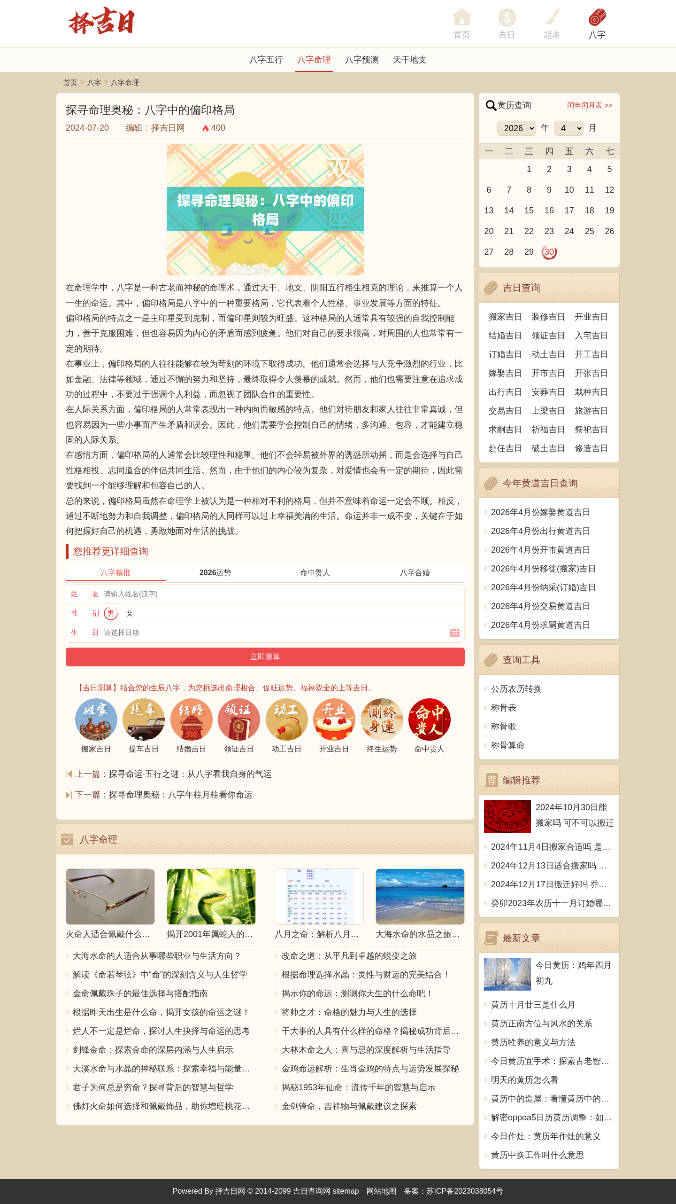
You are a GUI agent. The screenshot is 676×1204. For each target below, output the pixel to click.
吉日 (507, 34)
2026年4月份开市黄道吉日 (541, 550)
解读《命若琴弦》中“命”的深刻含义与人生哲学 (160, 974)
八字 (597, 34)
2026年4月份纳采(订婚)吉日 (543, 587)
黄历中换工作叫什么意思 (537, 1155)
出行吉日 (505, 392)
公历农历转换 (516, 689)
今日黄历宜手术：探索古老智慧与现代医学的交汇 (553, 1061)
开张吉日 (591, 373)
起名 (552, 34)
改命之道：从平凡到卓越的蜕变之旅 (349, 956)
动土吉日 (549, 354)
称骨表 (503, 707)
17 (569, 210)
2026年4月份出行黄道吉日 (541, 531)
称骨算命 (508, 745)
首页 (70, 82)
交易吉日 (505, 410)
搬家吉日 (505, 316)
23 (549, 231)
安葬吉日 (549, 392)
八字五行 (266, 59)
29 (529, 252)
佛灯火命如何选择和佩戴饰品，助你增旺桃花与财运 (164, 1106)
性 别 (85, 613)
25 (589, 231)
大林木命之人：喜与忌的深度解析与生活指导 (366, 1050)
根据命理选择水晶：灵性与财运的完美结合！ (366, 974)
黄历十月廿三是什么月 (533, 1004)
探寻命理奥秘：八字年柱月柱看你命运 (181, 794)
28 (509, 252)
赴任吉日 (505, 448)
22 (529, 231)
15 (529, 210)
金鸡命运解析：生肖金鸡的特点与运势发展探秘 (370, 1068)
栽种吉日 (591, 392)
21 (509, 231)
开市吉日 (549, 373)
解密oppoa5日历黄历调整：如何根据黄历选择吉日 (553, 1117)
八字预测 (362, 59)
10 (569, 190)
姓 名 (85, 594)
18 (589, 210)
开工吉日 (591, 354)
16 (549, 210)
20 (488, 231)
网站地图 (382, 1191)
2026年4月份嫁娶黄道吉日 (541, 512)
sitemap (346, 1191)
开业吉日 (591, 316)
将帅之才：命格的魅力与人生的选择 (349, 1012)
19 (610, 210)
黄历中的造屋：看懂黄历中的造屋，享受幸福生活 (553, 1098)
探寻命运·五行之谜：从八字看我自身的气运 (190, 774)
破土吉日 (549, 448)
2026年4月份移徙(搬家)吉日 (543, 568)
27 (488, 252)
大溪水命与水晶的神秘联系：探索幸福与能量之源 (164, 1068)
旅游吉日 (591, 410)
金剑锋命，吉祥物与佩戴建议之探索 (349, 1106)
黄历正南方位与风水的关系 (541, 1023)
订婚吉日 (505, 354)
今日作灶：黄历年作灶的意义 (546, 1136)
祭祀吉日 (591, 429)
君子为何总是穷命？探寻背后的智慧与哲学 (153, 1087)
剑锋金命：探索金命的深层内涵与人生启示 (153, 1050)
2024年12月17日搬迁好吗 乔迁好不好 (553, 884)
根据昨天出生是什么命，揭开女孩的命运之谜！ (161, 1012)
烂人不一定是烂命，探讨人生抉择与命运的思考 (161, 1031)
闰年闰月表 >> (590, 105)
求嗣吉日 (505, 429)
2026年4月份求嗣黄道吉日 (541, 625)
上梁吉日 (549, 410)
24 (569, 231)
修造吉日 (591, 448)
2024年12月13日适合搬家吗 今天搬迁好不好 (553, 865)
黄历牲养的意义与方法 (533, 1042)
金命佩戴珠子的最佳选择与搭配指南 (140, 993)
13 (488, 210)
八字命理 (314, 59)
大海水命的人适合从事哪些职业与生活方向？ (157, 956)
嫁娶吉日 (505, 373)
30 (549, 252)
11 (589, 190)
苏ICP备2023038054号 (465, 1191)
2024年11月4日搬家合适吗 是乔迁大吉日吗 (553, 847)
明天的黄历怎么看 (525, 1080)
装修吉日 (549, 316)
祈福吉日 (549, 429)
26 (610, 231)
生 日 (85, 632)
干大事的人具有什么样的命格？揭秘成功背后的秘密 (373, 1031)
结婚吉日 (505, 335)
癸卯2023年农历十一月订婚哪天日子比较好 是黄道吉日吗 (553, 903)
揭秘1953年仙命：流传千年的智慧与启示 (359, 1087)
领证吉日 (549, 335)
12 (610, 190)
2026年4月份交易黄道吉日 (541, 606)
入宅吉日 (591, 335)
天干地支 (410, 59)
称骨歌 (503, 726)
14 (509, 210)
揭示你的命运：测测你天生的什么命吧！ (358, 993)
